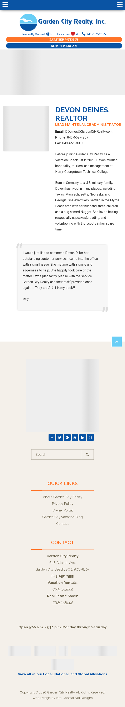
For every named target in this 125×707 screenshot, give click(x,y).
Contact (62, 524)
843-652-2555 (94, 34)
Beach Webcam (64, 45)
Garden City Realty (62, 22)
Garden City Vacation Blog (62, 517)
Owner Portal (62, 510)
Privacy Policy (62, 504)
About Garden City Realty (62, 497)
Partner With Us (64, 39)
